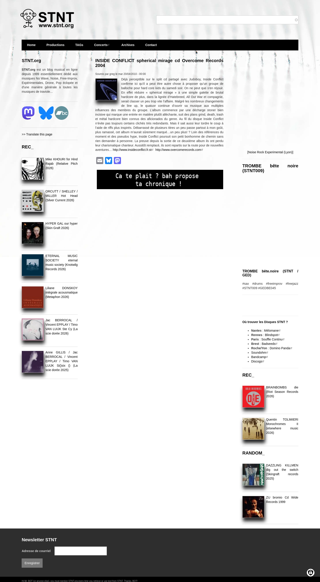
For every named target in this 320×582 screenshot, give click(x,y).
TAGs (79, 46)
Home (31, 45)
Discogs (258, 361)
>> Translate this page (37, 134)
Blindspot (273, 335)
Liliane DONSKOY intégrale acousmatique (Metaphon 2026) (61, 292)
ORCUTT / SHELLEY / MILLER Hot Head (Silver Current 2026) (61, 196)
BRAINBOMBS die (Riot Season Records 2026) (282, 392)
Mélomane (273, 330)
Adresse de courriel (36, 551)
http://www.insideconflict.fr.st (133, 150)
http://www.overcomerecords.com (179, 150)
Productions (55, 45)
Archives (127, 46)
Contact (151, 45)
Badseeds (270, 344)
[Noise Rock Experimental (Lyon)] (270, 152)
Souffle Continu (273, 339)
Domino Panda (281, 348)
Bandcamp (260, 357)
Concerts (102, 45)
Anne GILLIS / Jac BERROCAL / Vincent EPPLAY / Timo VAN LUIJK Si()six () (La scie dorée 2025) (61, 361)
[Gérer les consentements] (310, 572)
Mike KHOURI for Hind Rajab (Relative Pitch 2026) (61, 163)
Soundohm (260, 352)
